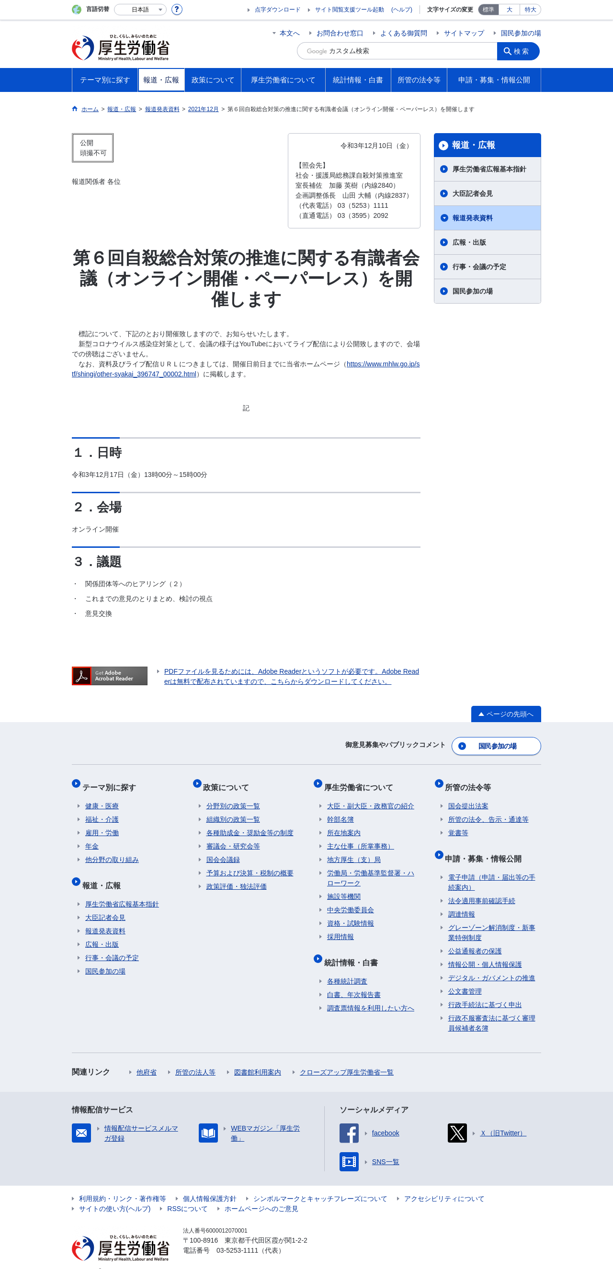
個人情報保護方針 (210, 1184)
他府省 (146, 1057)
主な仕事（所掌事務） (360, 837)
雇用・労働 (102, 824)
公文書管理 (465, 976)
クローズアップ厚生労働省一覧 (347, 1057)
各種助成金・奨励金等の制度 (250, 824)
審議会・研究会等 (233, 837)
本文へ (290, 33)
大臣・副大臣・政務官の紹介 (370, 797)
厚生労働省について (361, 781)
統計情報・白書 (354, 950)
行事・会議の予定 (479, 267)
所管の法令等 (471, 781)
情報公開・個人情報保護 (485, 949)
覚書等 (458, 824)
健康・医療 (102, 797)
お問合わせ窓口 (340, 33)
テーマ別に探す (112, 781)
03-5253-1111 (237, 1235)
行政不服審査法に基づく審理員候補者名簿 (491, 1008)
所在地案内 (344, 824)
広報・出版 (469, 242)
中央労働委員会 (350, 901)
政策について (229, 781)
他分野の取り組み (112, 851)
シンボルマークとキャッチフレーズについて (320, 1184)
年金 (92, 837)
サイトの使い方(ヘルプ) (114, 1194)
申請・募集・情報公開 (486, 846)
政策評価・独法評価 (236, 878)
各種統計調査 (347, 966)
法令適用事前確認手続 (481, 886)
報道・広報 (473, 145)
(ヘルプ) (401, 9)
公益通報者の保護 (475, 936)
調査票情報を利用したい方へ (370, 993)
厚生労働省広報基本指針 (489, 169)
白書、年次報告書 (354, 980)
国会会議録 (223, 851)
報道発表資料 (473, 218)
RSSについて (187, 1194)
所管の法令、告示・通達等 (488, 811)
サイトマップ (464, 33)
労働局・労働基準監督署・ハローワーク (370, 869)
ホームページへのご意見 (261, 1194)
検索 (524, 51)
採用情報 (340, 928)
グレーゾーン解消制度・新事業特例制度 (491, 918)
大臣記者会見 (473, 193)
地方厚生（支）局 (354, 851)
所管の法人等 (195, 1057)
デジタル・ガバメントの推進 (491, 963)
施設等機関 (344, 888)
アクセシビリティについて (444, 1184)
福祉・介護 (102, 811)
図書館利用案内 (257, 1057)
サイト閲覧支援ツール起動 (349, 9)
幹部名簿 (340, 811)
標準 (488, 9)
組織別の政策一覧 (233, 811)
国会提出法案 (468, 797)
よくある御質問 (403, 33)
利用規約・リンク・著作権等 (122, 1184)
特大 (530, 9)
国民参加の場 (521, 33)
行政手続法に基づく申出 (485, 990)
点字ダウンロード (278, 9)
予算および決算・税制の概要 (250, 864)
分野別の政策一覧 (233, 797)
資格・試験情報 (350, 914)
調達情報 (461, 899)
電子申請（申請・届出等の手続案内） (491, 867)
